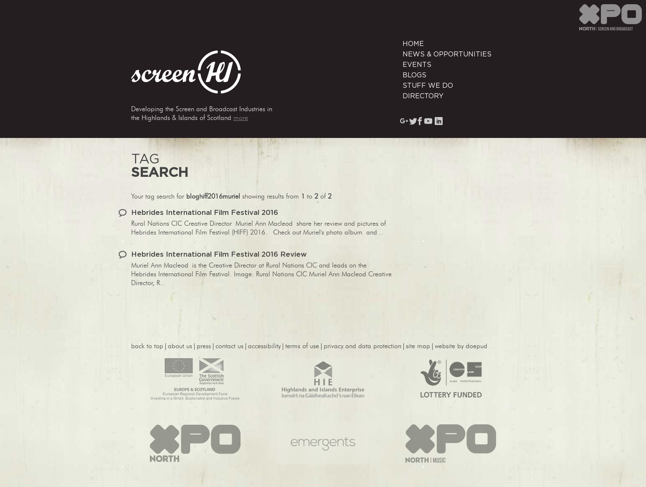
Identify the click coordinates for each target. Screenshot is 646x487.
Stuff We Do (428, 85)
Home (413, 44)
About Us (180, 346)
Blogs (414, 75)
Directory (423, 96)
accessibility (264, 346)
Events (417, 64)
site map (418, 346)
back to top (147, 346)
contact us (229, 346)
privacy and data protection (362, 346)
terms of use (302, 346)
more (240, 118)
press (204, 346)
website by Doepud (461, 346)
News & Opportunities (447, 54)
